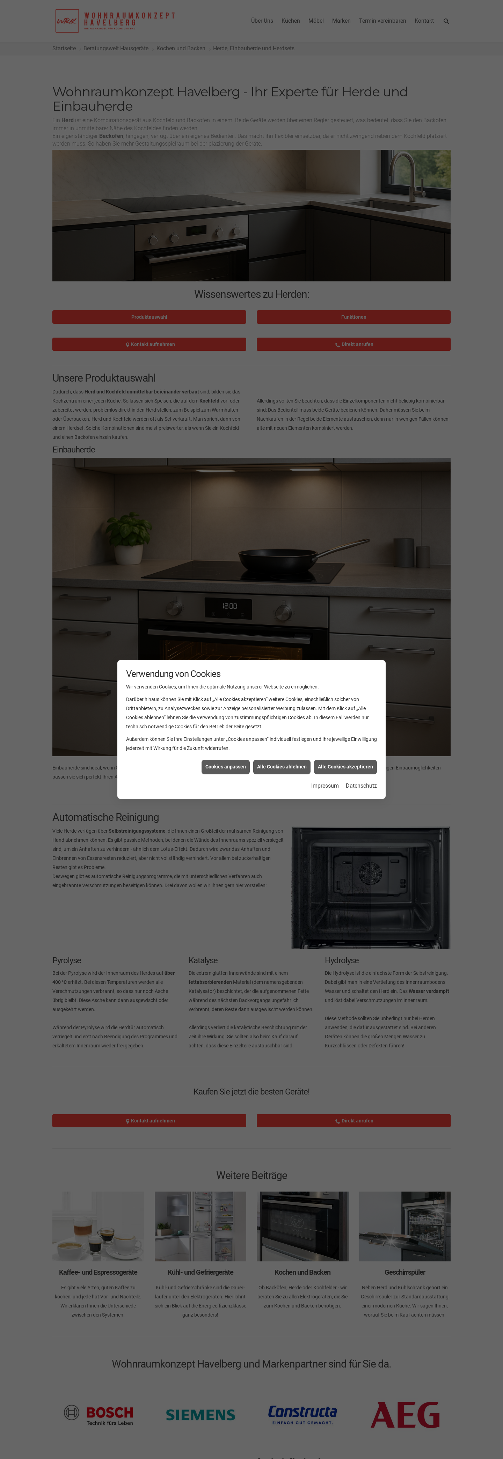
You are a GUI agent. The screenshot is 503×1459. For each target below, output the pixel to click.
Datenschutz (361, 785)
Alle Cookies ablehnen (282, 766)
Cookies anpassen (225, 766)
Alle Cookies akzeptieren (345, 766)
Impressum (325, 785)
